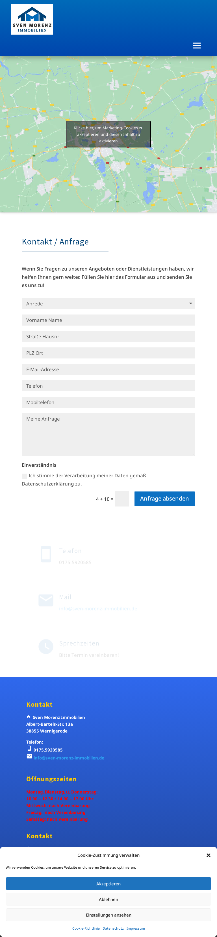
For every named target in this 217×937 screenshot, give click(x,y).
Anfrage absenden (164, 498)
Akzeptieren (108, 884)
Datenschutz (113, 928)
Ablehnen (108, 899)
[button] (208, 855)
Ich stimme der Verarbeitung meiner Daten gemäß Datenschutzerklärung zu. (84, 479)
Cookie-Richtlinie (86, 928)
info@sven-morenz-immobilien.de (69, 758)
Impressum (136, 928)
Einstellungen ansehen (108, 915)
